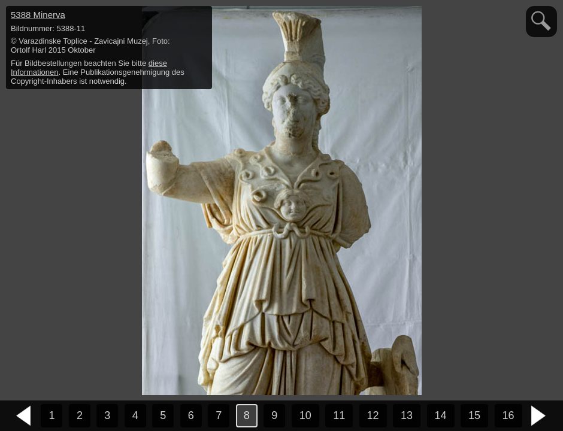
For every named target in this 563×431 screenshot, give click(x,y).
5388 (38, 15)
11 (339, 415)
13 (407, 415)
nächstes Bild (539, 416)
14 (441, 415)
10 (305, 415)
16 (508, 415)
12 (373, 415)
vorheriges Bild (24, 416)
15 (474, 415)
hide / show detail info (201, 17)
